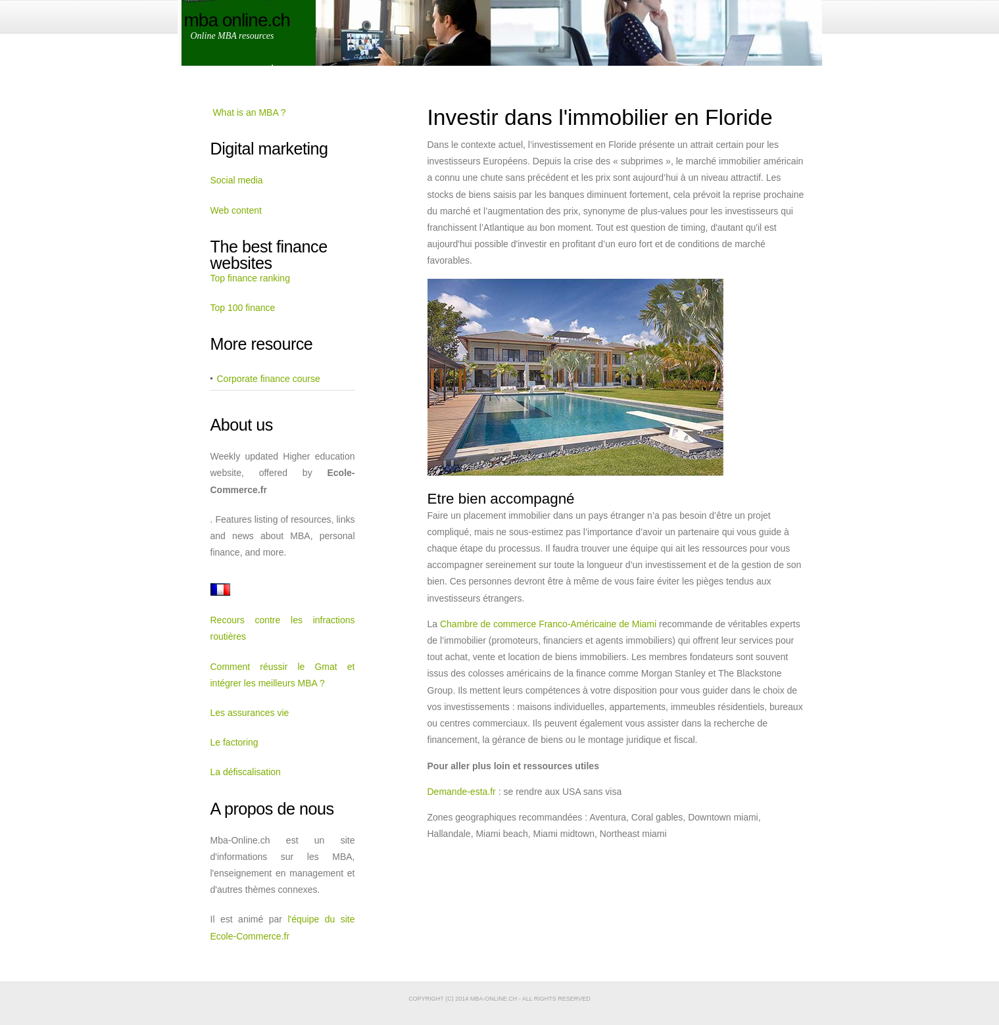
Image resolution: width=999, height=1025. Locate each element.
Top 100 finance (243, 307)
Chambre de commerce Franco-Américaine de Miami (548, 624)
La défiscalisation (245, 772)
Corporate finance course (268, 378)
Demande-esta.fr (461, 791)
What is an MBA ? (248, 112)
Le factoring (234, 742)
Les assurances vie (249, 712)
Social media (236, 180)
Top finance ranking (250, 278)
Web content (236, 210)
